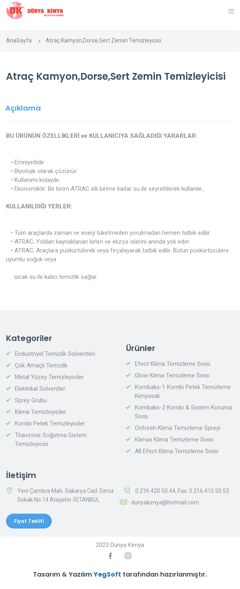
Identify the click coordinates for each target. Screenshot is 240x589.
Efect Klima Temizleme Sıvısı (172, 363)
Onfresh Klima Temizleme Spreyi (177, 428)
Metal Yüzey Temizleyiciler (49, 377)
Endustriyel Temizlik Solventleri (55, 353)
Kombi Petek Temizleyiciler (50, 423)
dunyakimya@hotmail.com (165, 502)
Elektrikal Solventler (40, 388)
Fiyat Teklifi (29, 521)
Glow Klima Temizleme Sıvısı (172, 375)
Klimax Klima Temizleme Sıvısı (174, 439)
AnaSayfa (19, 40)
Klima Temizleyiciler (40, 412)
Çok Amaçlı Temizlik (41, 365)
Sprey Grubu (31, 400)
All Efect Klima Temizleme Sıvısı (176, 451)
